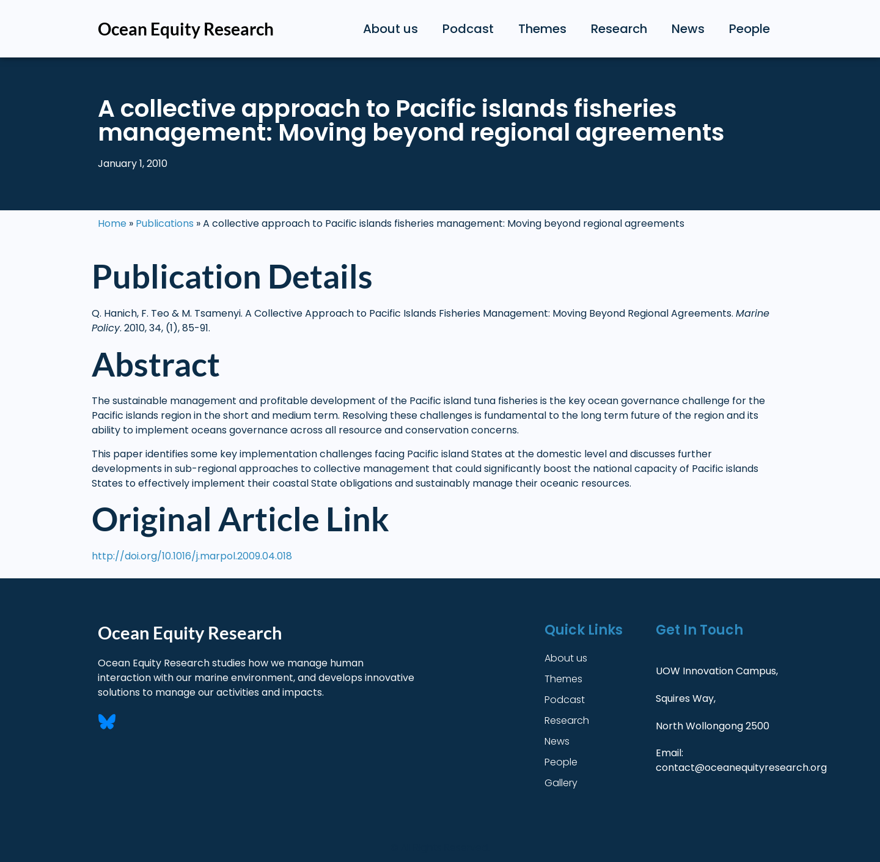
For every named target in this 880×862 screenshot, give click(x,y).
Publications (165, 223)
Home (112, 223)
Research (619, 28)
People (749, 28)
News (688, 28)
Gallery (561, 783)
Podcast (468, 28)
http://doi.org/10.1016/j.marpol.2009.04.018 (192, 556)
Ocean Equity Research (186, 28)
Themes (542, 28)
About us (390, 28)
